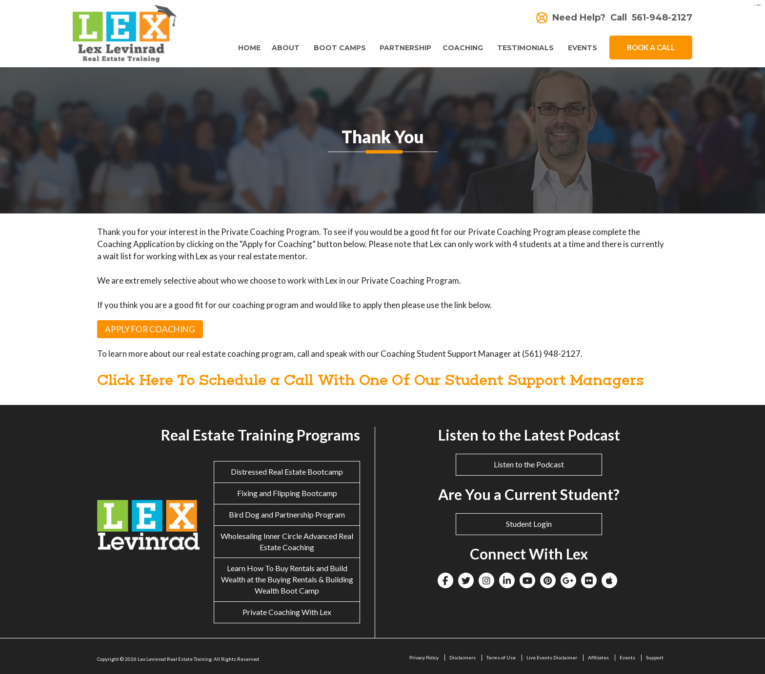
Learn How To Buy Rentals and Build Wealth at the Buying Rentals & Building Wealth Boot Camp (287, 579)
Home (245, 47)
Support (655, 657)
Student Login (529, 523)
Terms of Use (501, 657)
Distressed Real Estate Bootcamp (287, 471)
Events (582, 47)
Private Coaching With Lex (286, 611)
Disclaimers (462, 657)
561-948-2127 (662, 18)
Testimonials (524, 47)
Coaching (461, 47)
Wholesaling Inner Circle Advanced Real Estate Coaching (287, 541)
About (281, 47)
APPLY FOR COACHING (150, 329)
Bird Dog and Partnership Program (287, 514)
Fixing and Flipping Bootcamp (287, 493)
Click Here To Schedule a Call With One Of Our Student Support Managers (370, 380)
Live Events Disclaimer (551, 657)
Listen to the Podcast (529, 464)
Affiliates (598, 657)
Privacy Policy (424, 657)
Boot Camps (336, 47)
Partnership (403, 47)
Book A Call (651, 47)
